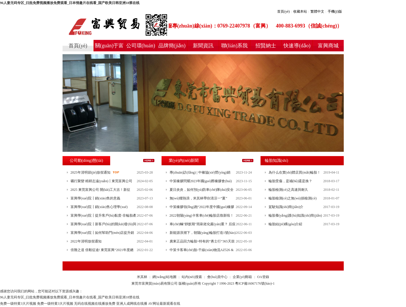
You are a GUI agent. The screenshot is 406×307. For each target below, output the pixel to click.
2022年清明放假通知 (86, 241)
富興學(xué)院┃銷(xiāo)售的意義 (96, 198)
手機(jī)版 (335, 11)
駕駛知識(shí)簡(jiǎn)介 (286, 207)
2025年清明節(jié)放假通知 (91, 172)
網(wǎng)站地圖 (164, 277)
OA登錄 (263, 277)
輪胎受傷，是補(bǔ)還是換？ (290, 181)
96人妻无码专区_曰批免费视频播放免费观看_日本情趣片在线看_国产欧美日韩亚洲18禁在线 (69, 3)
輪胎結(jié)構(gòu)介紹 (285, 224)
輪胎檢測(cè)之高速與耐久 (288, 190)
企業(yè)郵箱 (242, 277)
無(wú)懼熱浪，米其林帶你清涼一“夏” (198, 198)
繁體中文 (317, 11)
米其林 (142, 277)
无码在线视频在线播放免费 (94, 304)
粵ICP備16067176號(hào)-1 (255, 283)
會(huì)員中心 (217, 277)
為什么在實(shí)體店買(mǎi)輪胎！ (295, 172)
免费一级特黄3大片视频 (18, 304)
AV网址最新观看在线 (164, 304)
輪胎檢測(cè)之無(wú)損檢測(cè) (293, 198)
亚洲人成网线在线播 (131, 304)
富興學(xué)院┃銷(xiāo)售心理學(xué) (99, 207)
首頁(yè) (283, 11)
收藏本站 (300, 11)
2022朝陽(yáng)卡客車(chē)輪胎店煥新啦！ (202, 215)
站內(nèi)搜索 (192, 277)
